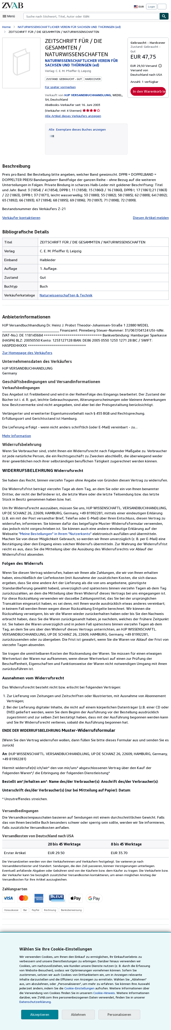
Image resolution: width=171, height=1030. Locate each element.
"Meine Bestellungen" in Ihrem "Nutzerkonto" (99, 533)
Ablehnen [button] (77, 1014)
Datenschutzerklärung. (119, 1002)
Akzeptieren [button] (39, 1014)
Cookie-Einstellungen (39, 993)
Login (151, 6)
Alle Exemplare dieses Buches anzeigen (77, 128)
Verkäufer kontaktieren (20, 217)
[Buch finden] (164, 16)
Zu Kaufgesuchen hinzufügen (143, 927)
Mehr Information (15, 435)
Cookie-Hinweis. (62, 997)
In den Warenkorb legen (149, 86)
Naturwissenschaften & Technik (64, 294)
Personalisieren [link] (117, 1014)
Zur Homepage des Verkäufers (26, 352)
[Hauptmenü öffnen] (9, 16)
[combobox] (91, 16)
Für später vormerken (60, 86)
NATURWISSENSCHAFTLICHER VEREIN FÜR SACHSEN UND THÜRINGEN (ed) (75, 26)
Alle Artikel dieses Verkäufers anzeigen (72, 115)
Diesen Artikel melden (151, 217)
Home (6, 26)
